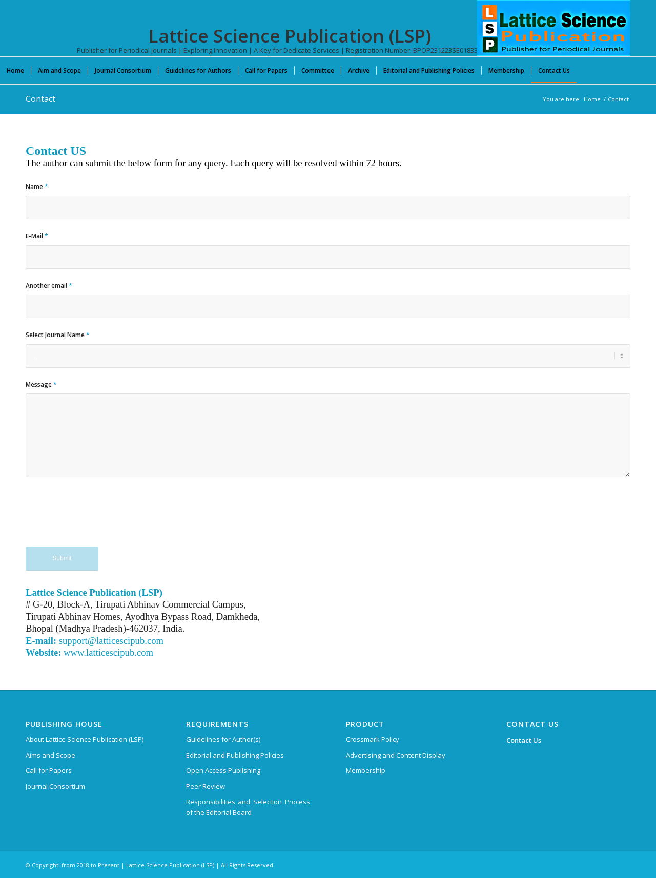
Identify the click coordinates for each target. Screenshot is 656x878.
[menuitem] (15, 70)
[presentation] (103, 517)
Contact (40, 98)
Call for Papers (49, 770)
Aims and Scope (50, 755)
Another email (49, 285)
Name (37, 186)
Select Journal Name (58, 334)
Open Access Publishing (223, 770)
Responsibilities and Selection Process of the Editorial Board (248, 807)
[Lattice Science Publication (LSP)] (553, 36)
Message (41, 384)
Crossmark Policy (372, 739)
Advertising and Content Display (395, 755)
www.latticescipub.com (108, 652)
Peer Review (205, 786)
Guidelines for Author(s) (223, 739)
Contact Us (523, 740)
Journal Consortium (55, 786)
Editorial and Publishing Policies (235, 755)
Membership (365, 770)
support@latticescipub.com (111, 640)
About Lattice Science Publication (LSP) (85, 739)
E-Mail (37, 236)
